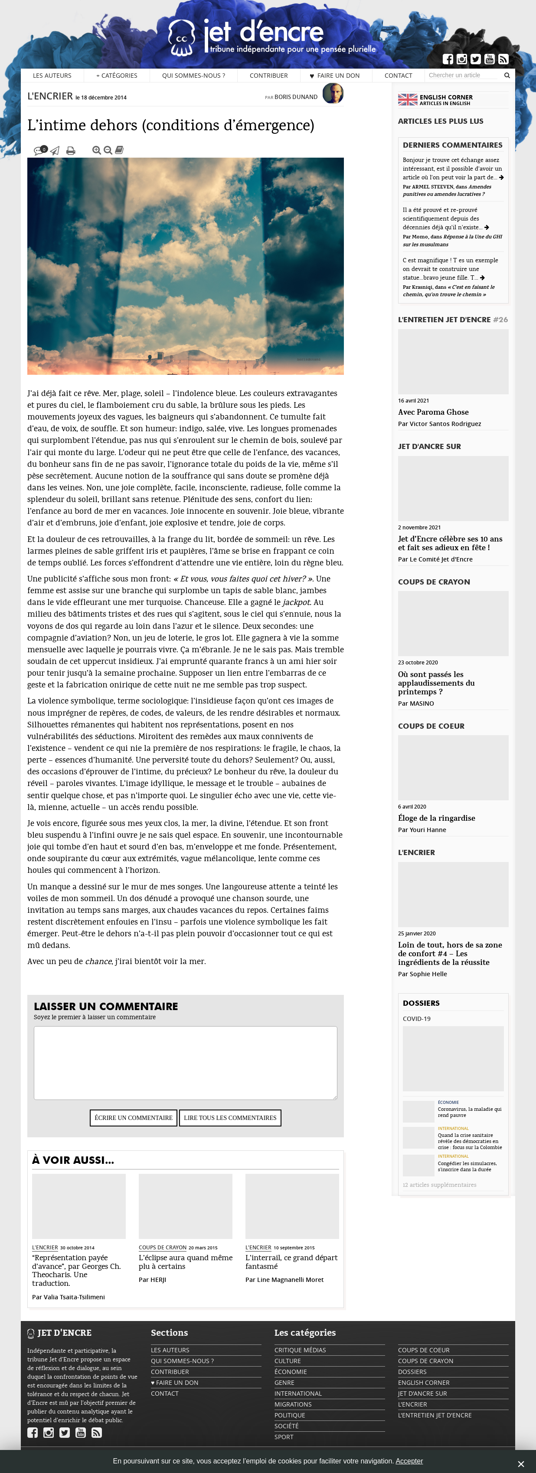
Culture (288, 1369)
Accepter (409, 1461)
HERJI (176, 1288)
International (453, 1128)
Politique (290, 1424)
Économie (448, 1102)
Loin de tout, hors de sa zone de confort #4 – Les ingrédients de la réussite (450, 954)
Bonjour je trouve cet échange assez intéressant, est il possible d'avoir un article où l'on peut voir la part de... (452, 169)
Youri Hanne (428, 830)
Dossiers (421, 1003)
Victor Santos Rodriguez (445, 423)
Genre (284, 1391)
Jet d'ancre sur (429, 447)
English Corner (424, 1391)
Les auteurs (52, 75)
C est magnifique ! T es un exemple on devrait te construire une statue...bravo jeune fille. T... (450, 269)
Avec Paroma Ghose (433, 413)
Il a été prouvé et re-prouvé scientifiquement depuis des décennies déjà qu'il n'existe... (443, 219)
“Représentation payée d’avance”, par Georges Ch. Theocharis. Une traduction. (94, 1279)
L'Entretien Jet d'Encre (453, 320)
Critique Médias (300, 1358)
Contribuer (269, 75)
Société (287, 1434)
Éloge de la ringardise (436, 819)
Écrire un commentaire (151, 1126)
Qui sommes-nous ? (193, 75)
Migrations (293, 1413)
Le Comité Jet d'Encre (441, 559)
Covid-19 (417, 1018)
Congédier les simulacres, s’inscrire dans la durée (467, 1166)
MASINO (422, 703)
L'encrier (68, 104)
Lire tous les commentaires (248, 1126)
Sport (284, 1445)
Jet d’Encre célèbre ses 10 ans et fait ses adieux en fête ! (450, 543)
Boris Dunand (314, 105)
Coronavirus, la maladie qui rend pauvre (470, 1112)
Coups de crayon (180, 1256)
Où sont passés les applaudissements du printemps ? (436, 684)
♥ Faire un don (335, 75)
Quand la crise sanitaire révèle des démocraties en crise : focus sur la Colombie (470, 1141)
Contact (398, 75)
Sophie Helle (428, 974)
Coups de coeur (431, 726)
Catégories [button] (116, 75)
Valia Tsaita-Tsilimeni (92, 1305)
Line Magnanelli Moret (308, 1288)
